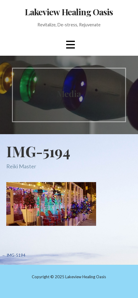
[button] (70, 44)
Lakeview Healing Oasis (69, 11)
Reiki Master (21, 166)
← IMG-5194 (13, 255)
